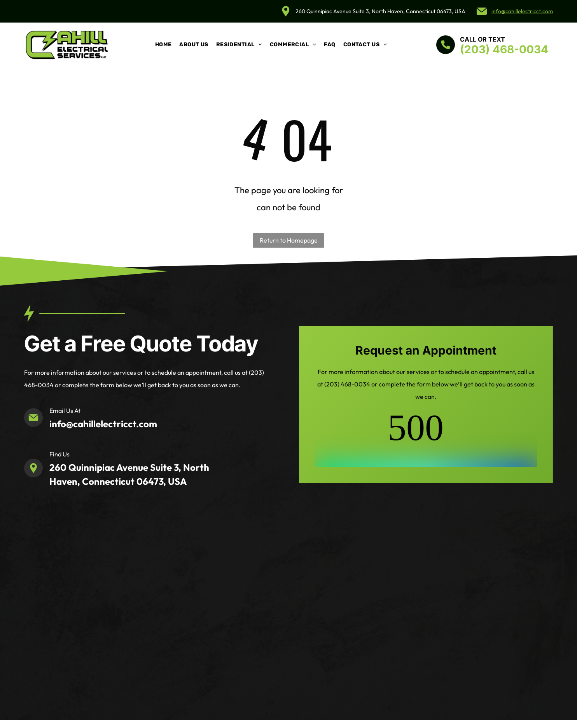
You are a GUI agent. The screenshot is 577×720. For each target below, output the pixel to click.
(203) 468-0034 (504, 49)
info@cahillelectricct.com (522, 11)
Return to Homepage (289, 240)
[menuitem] (163, 44)
